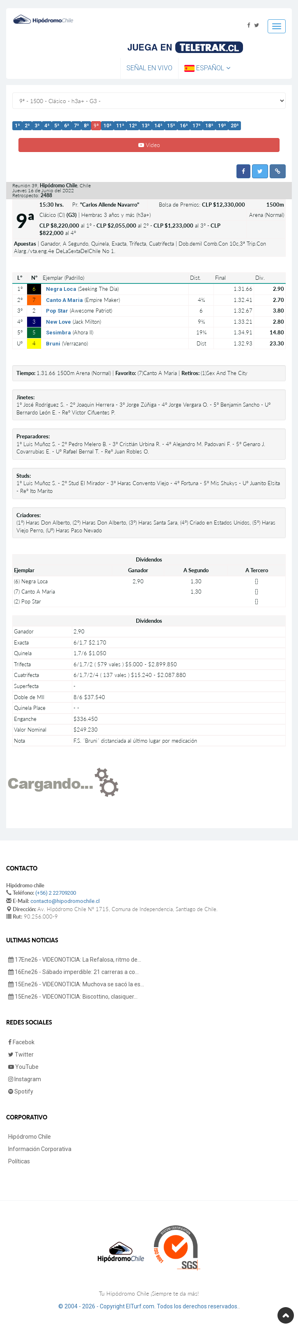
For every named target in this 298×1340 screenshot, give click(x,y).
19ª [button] (222, 126)
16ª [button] (184, 126)
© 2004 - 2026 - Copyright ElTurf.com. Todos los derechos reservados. (148, 1306)
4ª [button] (46, 126)
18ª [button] (209, 126)
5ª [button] (56, 126)
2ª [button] (27, 126)
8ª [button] (86, 126)
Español (207, 68)
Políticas (19, 1161)
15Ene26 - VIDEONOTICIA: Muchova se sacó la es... (76, 984)
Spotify (20, 1091)
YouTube (23, 1067)
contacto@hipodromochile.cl (65, 901)
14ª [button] (158, 126)
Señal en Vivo (149, 68)
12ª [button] (133, 126)
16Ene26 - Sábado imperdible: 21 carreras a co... (73, 972)
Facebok (21, 1042)
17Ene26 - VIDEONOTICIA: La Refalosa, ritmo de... (74, 959)
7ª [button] (76, 126)
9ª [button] (96, 126)
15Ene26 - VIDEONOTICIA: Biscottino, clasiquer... (73, 996)
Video (149, 144)
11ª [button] (120, 126)
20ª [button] (234, 126)
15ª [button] (171, 126)
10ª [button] (107, 126)
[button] (243, 171)
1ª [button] (17, 126)
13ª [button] (145, 126)
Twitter (21, 1054)
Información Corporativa (39, 1149)
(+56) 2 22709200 (55, 893)
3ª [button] (36, 126)
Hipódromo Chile (29, 1136)
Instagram (24, 1079)
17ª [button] (196, 126)
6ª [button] (66, 126)
